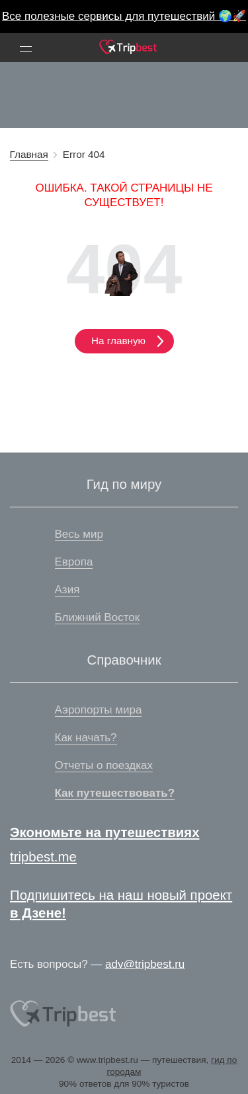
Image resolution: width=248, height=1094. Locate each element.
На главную (124, 340)
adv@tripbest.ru (145, 964)
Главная (29, 154)
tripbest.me (43, 857)
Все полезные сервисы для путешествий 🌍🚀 (124, 16)
